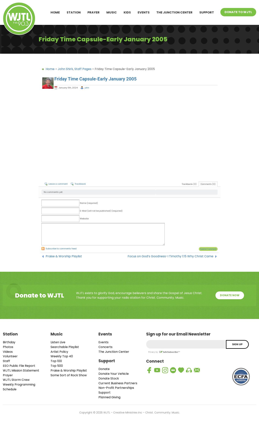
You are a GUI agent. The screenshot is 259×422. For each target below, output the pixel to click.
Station (74, 12)
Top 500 (57, 366)
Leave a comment (58, 183)
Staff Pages (82, 69)
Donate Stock (108, 378)
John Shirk (65, 69)
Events (144, 12)
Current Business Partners (117, 383)
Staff (6, 361)
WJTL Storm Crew (16, 380)
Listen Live (58, 342)
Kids (127, 12)
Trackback (80, 183)
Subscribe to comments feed (61, 248)
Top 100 (56, 361)
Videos (8, 352)
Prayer (93, 12)
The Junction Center (174, 12)
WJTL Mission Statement (21, 370)
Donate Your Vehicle (113, 374)
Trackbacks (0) (189, 184)
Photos (8, 347)
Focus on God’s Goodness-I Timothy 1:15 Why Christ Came (170, 256)
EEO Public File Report (19, 366)
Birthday (9, 342)
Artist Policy (59, 352)
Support (206, 12)
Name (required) (89, 203)
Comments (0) (208, 184)
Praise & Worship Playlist (64, 256)
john (87, 87)
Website (84, 218)
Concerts (105, 347)
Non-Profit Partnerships (116, 388)
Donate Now (229, 295)
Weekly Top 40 (62, 356)
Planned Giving (109, 397)
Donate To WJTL (238, 12)
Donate (104, 369)
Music (111, 12)
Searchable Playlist (65, 347)
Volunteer (10, 356)
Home (55, 12)
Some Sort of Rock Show (69, 375)
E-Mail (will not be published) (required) (101, 210)
